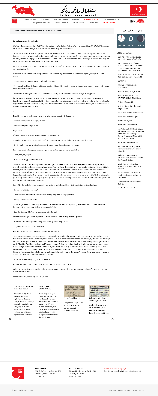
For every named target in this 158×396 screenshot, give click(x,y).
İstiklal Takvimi (109, 23)
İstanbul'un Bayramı (125, 121)
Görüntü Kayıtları (61, 23)
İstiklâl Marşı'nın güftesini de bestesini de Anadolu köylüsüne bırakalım (129, 166)
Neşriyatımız (93, 23)
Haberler (75, 19)
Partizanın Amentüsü (111, 19)
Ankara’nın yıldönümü (72, 298)
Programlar (45, 19)
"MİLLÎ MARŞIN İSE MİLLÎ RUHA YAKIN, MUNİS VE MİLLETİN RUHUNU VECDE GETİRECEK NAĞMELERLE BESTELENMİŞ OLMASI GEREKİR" (131, 66)
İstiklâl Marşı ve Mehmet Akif (128, 142)
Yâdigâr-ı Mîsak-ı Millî (125, 102)
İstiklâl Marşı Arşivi (90, 19)
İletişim (141, 390)
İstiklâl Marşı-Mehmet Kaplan (128, 117)
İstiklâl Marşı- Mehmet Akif (127, 125)
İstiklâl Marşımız (30, 19)
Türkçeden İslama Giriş (41, 23)
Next (112, 319)
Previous (10, 319)
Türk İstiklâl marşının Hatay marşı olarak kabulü (23, 287)
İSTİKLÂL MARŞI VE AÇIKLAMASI (129, 91)
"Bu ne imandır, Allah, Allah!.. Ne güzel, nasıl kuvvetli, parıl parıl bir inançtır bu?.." (130, 175)
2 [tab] (63, 355)
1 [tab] (60, 355)
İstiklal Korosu (78, 23)
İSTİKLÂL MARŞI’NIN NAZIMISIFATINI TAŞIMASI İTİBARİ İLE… (129, 96)
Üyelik (135, 390)
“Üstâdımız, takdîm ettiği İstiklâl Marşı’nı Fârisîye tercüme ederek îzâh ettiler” (129, 148)
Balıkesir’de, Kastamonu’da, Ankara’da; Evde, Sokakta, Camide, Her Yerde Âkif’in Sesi (130, 157)
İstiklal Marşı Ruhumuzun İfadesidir (130, 112)
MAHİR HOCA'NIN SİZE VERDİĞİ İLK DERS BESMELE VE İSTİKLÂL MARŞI (130, 75)
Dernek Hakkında (61, 19)
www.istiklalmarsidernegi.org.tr (115, 368)
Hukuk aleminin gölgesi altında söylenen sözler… (98, 299)
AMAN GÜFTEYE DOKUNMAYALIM (45, 287)
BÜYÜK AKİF (122, 81)
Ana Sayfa (112, 390)
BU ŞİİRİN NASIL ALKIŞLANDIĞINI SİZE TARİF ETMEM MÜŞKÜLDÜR (129, 58)
